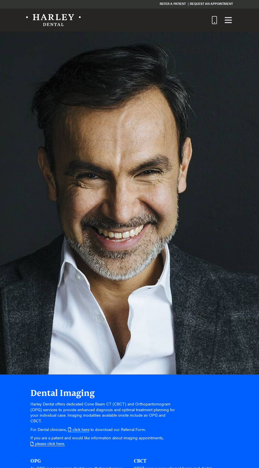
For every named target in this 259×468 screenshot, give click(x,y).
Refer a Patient (173, 3)
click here (78, 429)
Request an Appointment (211, 3)
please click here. (47, 443)
